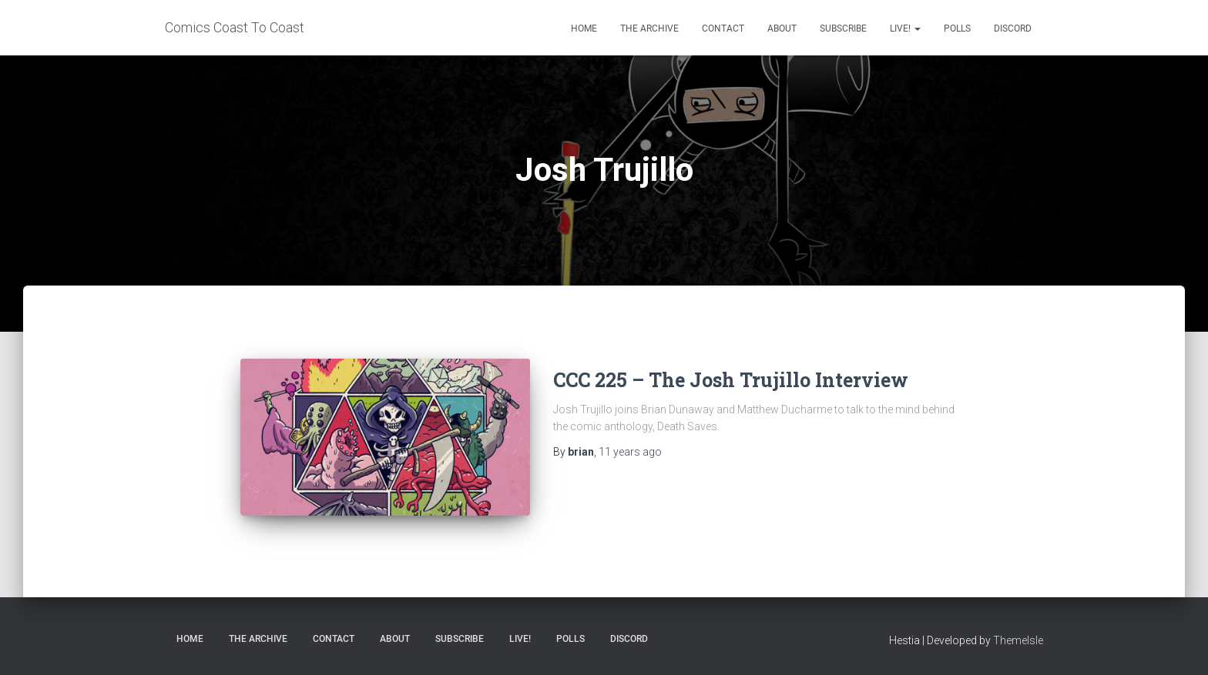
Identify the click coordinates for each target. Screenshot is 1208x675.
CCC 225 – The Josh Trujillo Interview (730, 380)
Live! (905, 28)
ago (630, 452)
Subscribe (843, 28)
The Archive (649, 28)
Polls (957, 28)
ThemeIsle (1018, 640)
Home (584, 28)
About (782, 28)
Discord (1013, 28)
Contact (723, 28)
